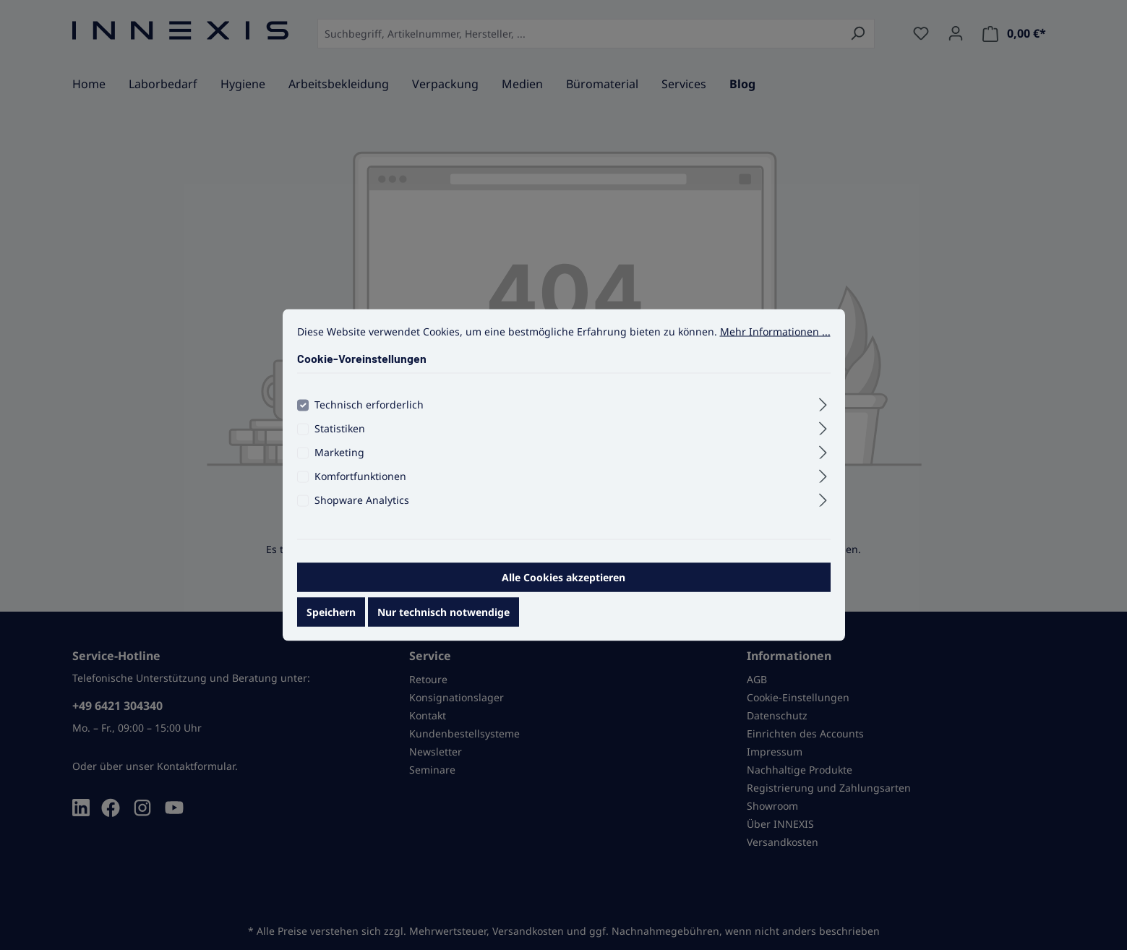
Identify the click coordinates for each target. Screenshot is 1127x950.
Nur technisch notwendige (443, 625)
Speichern (331, 625)
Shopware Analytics (361, 513)
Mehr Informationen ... (775, 344)
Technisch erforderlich (369, 417)
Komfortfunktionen (360, 489)
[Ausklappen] (823, 415)
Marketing (339, 465)
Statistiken (339, 441)
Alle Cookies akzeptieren (563, 590)
